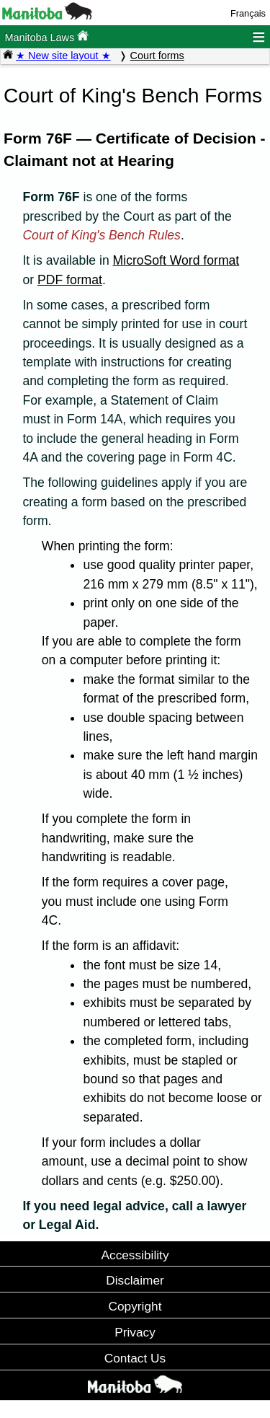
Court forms (157, 55)
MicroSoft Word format (176, 260)
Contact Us (135, 1358)
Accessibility (134, 1255)
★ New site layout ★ (63, 55)
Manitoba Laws (46, 36)
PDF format (69, 280)
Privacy (135, 1332)
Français (248, 13)
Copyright (135, 1306)
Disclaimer (135, 1280)
